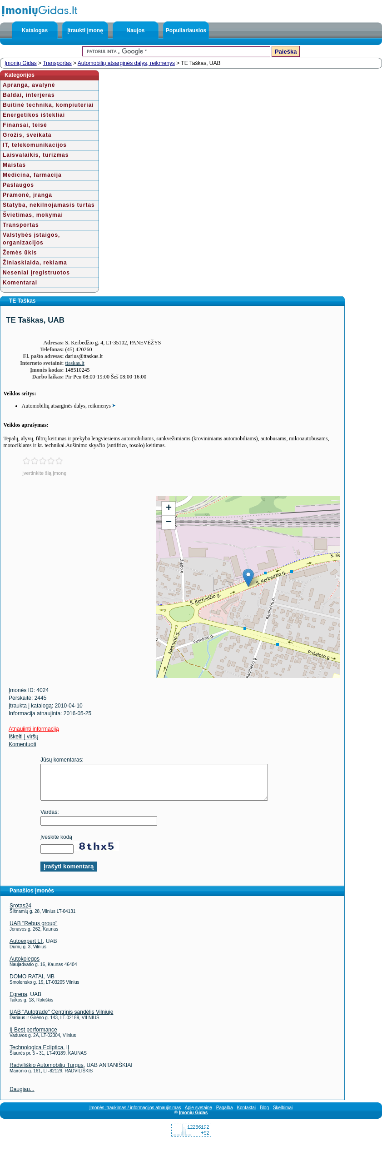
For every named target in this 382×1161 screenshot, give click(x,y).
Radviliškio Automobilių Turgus (47, 1072)
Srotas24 (20, 912)
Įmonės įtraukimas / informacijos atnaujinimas (135, 1114)
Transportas (57, 63)
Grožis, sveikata (27, 135)
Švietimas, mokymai (33, 215)
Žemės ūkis (20, 252)
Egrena (18, 1001)
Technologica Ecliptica (36, 1054)
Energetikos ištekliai (34, 115)
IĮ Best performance (33, 1036)
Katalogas (35, 30)
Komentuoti (22, 744)
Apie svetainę (198, 1114)
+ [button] (169, 508)
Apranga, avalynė (29, 85)
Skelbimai (283, 1114)
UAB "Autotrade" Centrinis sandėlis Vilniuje (61, 1019)
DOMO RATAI (26, 983)
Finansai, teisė (25, 125)
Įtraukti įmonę (85, 30)
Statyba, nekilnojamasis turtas (49, 205)
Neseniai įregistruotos (36, 272)
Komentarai (20, 282)
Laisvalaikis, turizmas (36, 155)
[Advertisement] (78, 559)
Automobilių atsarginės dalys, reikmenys (126, 63)
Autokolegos (25, 965)
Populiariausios (186, 30)
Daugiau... (22, 1096)
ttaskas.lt (74, 363)
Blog (264, 1114)
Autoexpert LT (26, 948)
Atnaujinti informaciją (34, 729)
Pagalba (224, 1114)
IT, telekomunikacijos (35, 145)
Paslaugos (18, 185)
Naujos (135, 30)
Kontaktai (246, 1114)
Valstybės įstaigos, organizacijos (31, 239)
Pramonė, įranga (27, 195)
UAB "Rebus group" (33, 930)
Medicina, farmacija (32, 175)
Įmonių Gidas (21, 63)
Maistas (14, 165)
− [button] (169, 522)
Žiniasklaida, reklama (35, 262)
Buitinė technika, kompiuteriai (48, 105)
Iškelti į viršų (23, 736)
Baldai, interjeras (29, 95)
